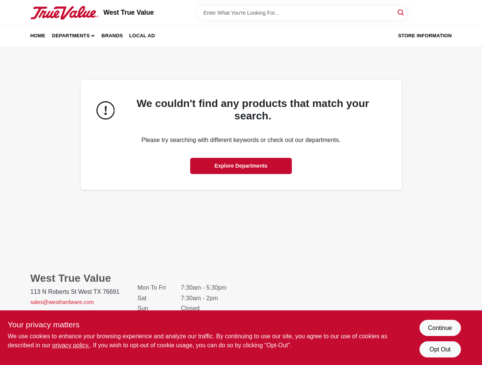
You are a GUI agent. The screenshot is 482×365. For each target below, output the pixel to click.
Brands (112, 35)
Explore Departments (241, 166)
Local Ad (142, 35)
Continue (440, 328)
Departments (71, 35)
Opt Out (439, 349)
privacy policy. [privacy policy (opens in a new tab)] (71, 345)
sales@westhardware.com (62, 302)
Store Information (424, 35)
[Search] (401, 12)
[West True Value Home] (64, 13)
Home (38, 35)
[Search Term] (302, 12)
